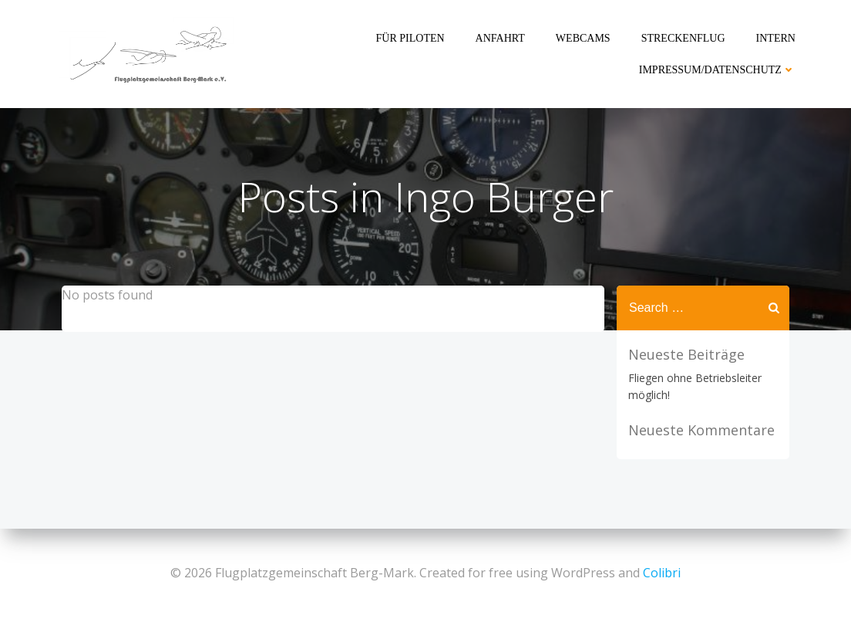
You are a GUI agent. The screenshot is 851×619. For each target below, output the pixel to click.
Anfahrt (500, 38)
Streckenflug (683, 38)
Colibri (662, 572)
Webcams (583, 38)
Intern (776, 38)
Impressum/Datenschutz (717, 70)
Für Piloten (410, 38)
